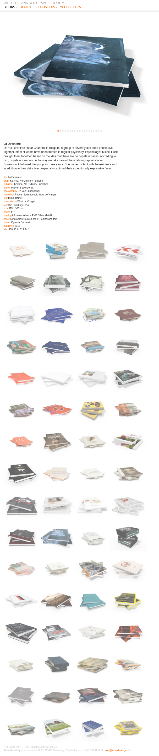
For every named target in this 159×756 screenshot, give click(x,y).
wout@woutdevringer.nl (117, 750)
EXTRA (75, 7)
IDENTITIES (28, 7)
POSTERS (47, 7)
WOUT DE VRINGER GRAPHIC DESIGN (34, 3)
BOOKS (9, 7)
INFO (63, 7)
